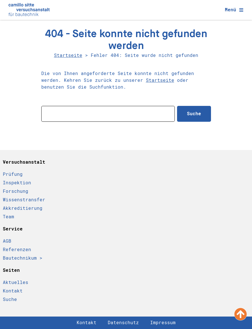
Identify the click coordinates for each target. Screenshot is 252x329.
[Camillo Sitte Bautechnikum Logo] (29, 10)
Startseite (68, 55)
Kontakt (13, 291)
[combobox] (108, 114)
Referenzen (17, 249)
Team (8, 216)
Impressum (163, 322)
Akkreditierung (22, 208)
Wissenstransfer (24, 199)
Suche (10, 299)
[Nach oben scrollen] (240, 314)
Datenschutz (123, 322)
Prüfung (13, 174)
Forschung (15, 191)
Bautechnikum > (22, 258)
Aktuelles (15, 282)
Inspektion (17, 182)
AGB (7, 241)
